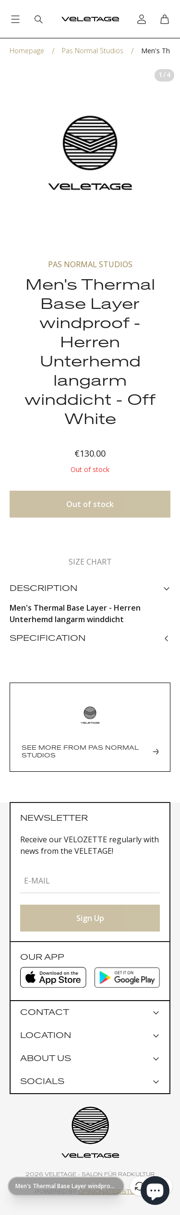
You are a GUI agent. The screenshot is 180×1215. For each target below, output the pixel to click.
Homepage (27, 50)
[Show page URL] (66, 1186)
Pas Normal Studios (92, 50)
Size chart (90, 561)
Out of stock (90, 504)
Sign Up (90, 918)
